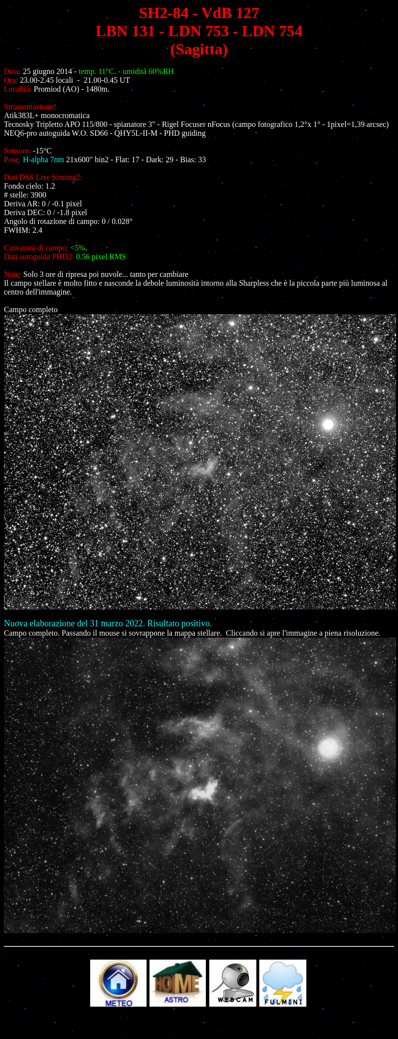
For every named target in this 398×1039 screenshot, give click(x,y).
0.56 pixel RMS (101, 256)
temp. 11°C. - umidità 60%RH (126, 71)
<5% (78, 248)
